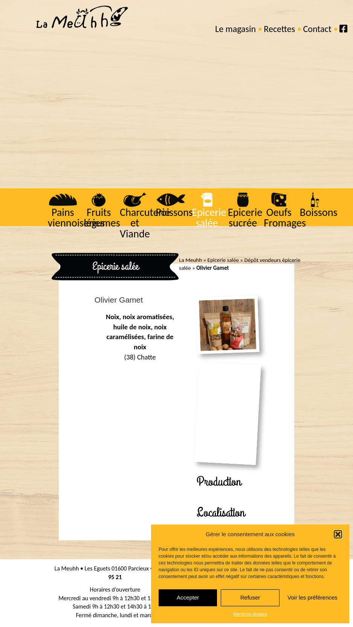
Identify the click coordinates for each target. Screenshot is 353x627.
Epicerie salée (208, 217)
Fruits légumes (101, 217)
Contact (317, 28)
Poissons (173, 212)
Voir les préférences (312, 597)
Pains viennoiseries (75, 217)
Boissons (318, 212)
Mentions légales (250, 614)
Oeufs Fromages (284, 217)
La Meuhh (190, 260)
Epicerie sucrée (244, 217)
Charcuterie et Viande (144, 223)
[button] (338, 534)
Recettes (279, 28)
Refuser (250, 597)
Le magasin (235, 28)
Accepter (188, 597)
